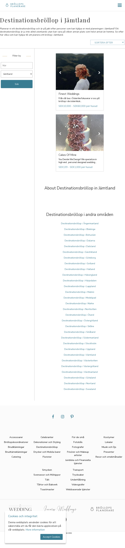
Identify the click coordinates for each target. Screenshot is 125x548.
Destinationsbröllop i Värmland (80, 354)
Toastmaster (47, 489)
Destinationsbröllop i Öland (80, 314)
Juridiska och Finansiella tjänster (78, 461)
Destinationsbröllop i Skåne (79, 326)
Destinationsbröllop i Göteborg (80, 257)
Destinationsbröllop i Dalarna (80, 240)
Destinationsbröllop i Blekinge (79, 229)
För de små (78, 437)
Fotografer (78, 447)
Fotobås (78, 442)
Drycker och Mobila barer (47, 452)
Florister (47, 456)
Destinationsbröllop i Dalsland (80, 246)
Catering (16, 456)
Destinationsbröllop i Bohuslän (80, 234)
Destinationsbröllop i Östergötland (80, 320)
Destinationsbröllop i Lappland (80, 286)
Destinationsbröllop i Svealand (80, 389)
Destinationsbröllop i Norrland (79, 383)
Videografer (78, 484)
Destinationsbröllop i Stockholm (79, 343)
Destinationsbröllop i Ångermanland (79, 223)
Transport (78, 469)
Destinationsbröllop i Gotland (80, 263)
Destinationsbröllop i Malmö (79, 292)
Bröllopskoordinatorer (16, 442)
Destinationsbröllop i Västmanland (80, 372)
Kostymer (109, 437)
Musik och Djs (109, 447)
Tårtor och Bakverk (47, 484)
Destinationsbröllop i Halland (80, 269)
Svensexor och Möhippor (47, 474)
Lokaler (109, 442)
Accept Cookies (51, 537)
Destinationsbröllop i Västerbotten (80, 360)
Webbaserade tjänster (78, 489)
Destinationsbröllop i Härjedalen (80, 280)
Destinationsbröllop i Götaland (80, 377)
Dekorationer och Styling (47, 442)
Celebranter (47, 437)
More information (35, 529)
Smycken (47, 469)
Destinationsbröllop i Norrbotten (80, 309)
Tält (47, 479)
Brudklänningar (16, 447)
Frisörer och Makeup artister (78, 453)
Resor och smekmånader (109, 456)
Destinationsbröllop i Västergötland (79, 366)
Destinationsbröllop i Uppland (79, 349)
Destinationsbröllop (47, 447)
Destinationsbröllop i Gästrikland (80, 252)
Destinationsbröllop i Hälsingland (79, 274)
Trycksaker (78, 474)
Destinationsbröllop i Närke (80, 303)
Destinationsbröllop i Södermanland (79, 337)
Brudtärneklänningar (16, 452)
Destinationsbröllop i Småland (79, 332)
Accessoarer (16, 437)
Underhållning (77, 479)
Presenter (109, 452)
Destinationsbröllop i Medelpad (80, 297)
